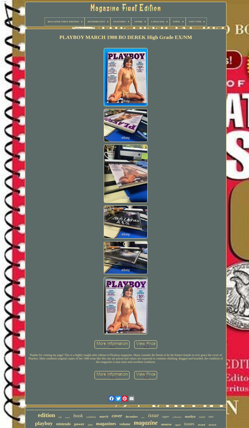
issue (153, 415)
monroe (166, 424)
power (79, 424)
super (165, 416)
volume (124, 424)
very (143, 417)
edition (46, 415)
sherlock (212, 424)
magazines (106, 423)
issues (189, 423)
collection (177, 417)
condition (91, 417)
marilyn (190, 416)
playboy (44, 423)
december (132, 416)
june (90, 424)
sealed (202, 417)
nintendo (63, 424)
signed (178, 425)
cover (117, 415)
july (60, 417)
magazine (146, 422)
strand (201, 424)
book (78, 415)
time (211, 416)
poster (67, 417)
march (104, 416)
